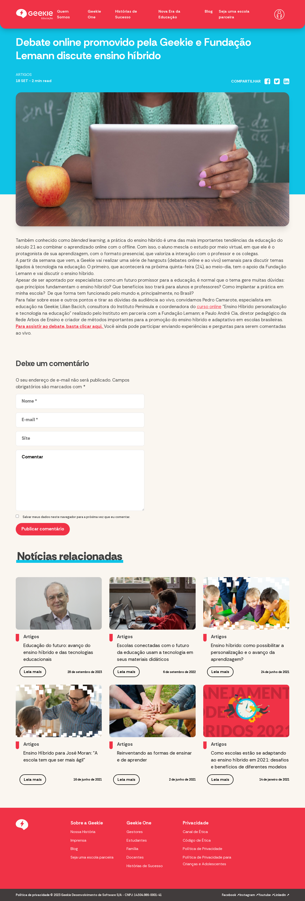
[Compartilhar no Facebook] (267, 81)
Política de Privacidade (202, 848)
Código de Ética (197, 840)
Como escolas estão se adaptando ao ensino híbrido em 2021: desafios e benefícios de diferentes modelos (250, 760)
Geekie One (139, 823)
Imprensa (78, 840)
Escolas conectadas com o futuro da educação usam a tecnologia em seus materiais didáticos (155, 652)
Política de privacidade (33, 895)
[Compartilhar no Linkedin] (286, 81)
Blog (209, 11)
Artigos (24, 74)
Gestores (135, 831)
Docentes (135, 857)
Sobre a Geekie (87, 823)
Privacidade (195, 823)
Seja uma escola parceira (92, 857)
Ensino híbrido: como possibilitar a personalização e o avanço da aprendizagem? (247, 652)
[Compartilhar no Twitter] (277, 81)
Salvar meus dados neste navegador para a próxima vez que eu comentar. (76, 517)
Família (132, 848)
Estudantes (137, 840)
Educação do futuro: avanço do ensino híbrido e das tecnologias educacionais (58, 652)
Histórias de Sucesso (145, 865)
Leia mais (33, 671)
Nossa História (83, 831)
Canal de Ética (195, 831)
